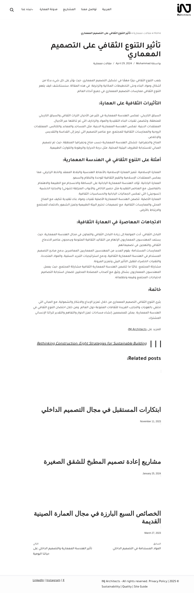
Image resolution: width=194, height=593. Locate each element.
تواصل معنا (89, 9)
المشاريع (69, 9)
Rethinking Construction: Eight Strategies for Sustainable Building (92, 344)
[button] (32, 10)
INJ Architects (137, 329)
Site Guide (141, 587)
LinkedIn (38, 580)
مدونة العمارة (48, 9)
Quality (127, 587)
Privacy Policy (158, 581)
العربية (106, 9)
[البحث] (12, 10)
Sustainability (111, 587)
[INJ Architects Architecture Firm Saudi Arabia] (184, 10)
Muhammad (143, 63)
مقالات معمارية (142, 33)
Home (157, 33)
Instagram (53, 580)
